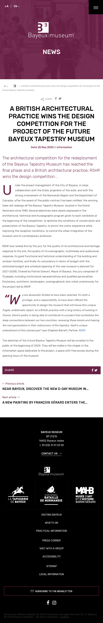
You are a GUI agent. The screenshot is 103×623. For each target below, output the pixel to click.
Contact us (51, 453)
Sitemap (51, 566)
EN (16, 6)
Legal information (51, 574)
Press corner (51, 540)
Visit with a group (52, 548)
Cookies (64, 616)
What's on (51, 522)
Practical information (51, 530)
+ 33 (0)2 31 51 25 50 (51, 445)
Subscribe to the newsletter (51, 591)
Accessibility (52, 556)
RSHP (82, 330)
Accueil (14, 86)
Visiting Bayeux (51, 514)
